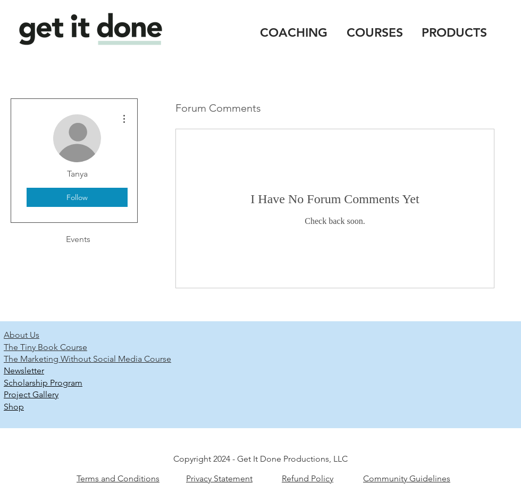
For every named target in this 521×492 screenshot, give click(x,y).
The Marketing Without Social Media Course (87, 359)
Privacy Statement (219, 478)
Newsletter (24, 370)
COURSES (375, 32)
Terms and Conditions (118, 478)
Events (78, 239)
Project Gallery (31, 394)
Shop (14, 407)
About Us (21, 335)
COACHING (293, 32)
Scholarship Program (43, 383)
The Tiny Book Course (45, 347)
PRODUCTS (454, 32)
